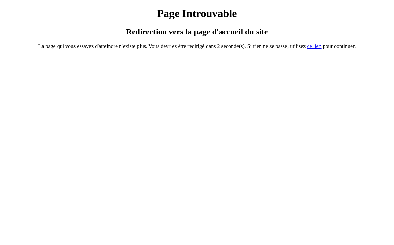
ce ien (314, 46)
